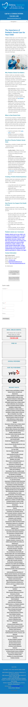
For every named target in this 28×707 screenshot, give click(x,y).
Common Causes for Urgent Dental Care (15, 649)
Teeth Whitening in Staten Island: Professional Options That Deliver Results (15, 420)
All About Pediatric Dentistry (15, 639)
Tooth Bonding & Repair (15, 610)
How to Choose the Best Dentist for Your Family (14, 279)
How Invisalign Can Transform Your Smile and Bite (14, 272)
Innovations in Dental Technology (15, 484)
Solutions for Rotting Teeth (14, 654)
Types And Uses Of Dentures (15, 602)
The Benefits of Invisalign (15, 474)
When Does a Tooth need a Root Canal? (15, 607)
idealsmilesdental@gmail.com (14, 18)
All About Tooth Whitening (14, 646)
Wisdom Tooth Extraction (15, 605)
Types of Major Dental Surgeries (15, 652)
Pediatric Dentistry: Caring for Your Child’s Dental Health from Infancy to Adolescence (15, 542)
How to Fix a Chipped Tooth (15, 595)
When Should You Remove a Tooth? (15, 580)
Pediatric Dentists (15, 657)
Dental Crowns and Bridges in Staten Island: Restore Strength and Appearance (15, 392)
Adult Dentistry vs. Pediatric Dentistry (15, 604)
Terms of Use (11, 687)
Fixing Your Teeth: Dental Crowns (15, 615)
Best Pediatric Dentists (15, 614)
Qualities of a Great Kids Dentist (15, 656)
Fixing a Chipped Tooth (15, 617)
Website (4, 313)
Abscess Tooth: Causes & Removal (15, 626)
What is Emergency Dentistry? (14, 627)
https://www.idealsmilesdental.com (17, 263)
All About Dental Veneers (15, 642)
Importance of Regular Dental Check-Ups (15, 481)
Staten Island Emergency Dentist (15, 612)
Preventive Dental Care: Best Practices (14, 482)
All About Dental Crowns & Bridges (15, 651)
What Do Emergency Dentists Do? (15, 582)
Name (4, 303)
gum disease (20, 98)
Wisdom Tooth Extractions (14, 578)
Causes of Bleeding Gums (14, 619)
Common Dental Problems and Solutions (15, 472)
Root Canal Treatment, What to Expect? (15, 486)
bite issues (11, 170)
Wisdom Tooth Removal (15, 629)
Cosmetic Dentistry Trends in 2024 (15, 501)
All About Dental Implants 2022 (15, 624)
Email (4, 308)
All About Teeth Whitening (14, 600)
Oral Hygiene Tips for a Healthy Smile (15, 471)
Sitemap (18, 687)
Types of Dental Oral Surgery (15, 609)
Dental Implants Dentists (15, 641)
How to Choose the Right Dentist (15, 476)
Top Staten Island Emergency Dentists (15, 631)
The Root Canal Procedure (14, 590)
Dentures (15, 647)
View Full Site (14, 690)
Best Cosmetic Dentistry (15, 644)
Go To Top (14, 666)
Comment (4, 288)
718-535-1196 (14, 16)
